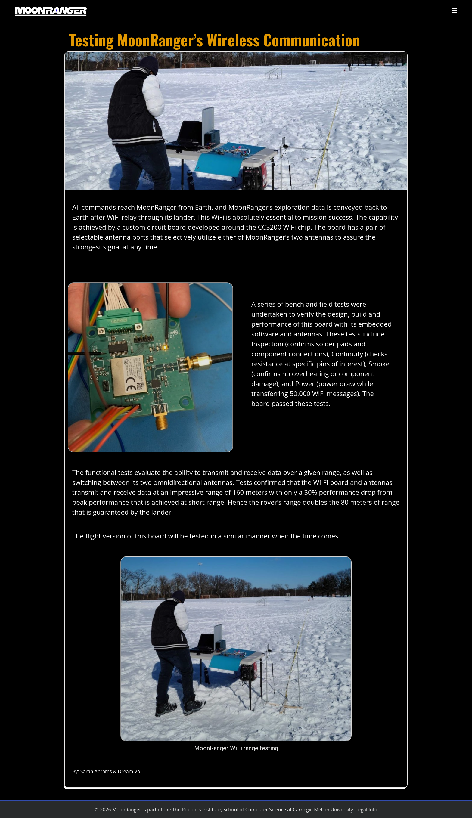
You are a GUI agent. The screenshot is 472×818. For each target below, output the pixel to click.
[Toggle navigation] (454, 11)
